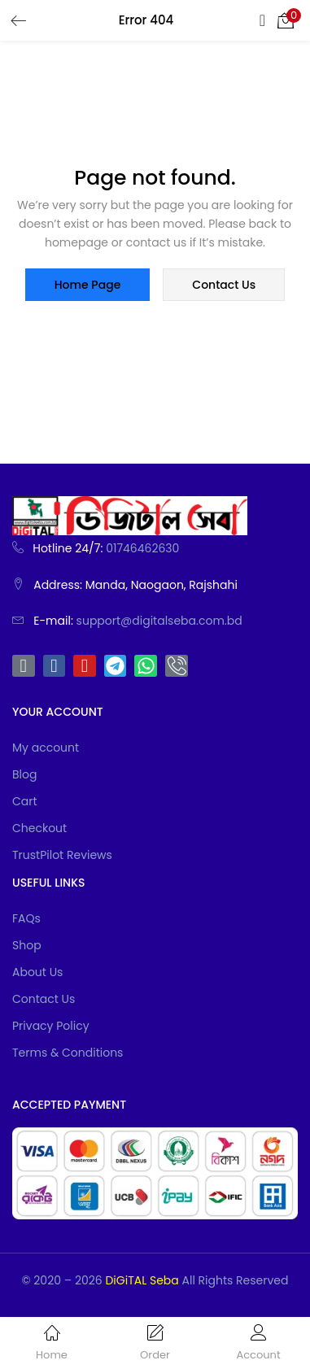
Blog (24, 774)
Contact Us (43, 999)
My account (45, 747)
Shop (26, 945)
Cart (24, 801)
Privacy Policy (51, 1026)
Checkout (39, 828)
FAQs (26, 918)
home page (88, 285)
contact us (223, 285)
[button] (285, 20)
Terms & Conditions (67, 1052)
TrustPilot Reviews (62, 855)
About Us (37, 972)
